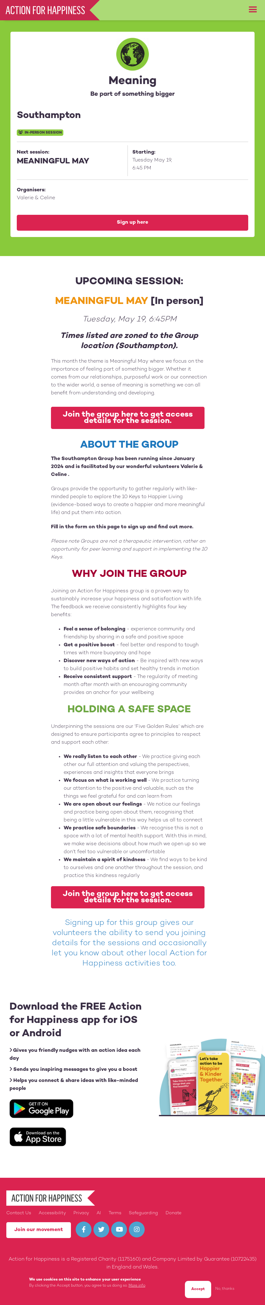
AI (99, 1213)
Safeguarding (143, 1213)
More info (137, 1286)
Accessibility (52, 1213)
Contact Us (18, 1213)
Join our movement (38, 1230)
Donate (173, 1213)
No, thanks (224, 1290)
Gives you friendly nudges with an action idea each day (75, 1054)
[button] (253, 10)
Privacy (81, 1213)
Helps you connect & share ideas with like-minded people (73, 1084)
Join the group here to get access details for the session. (128, 418)
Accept (198, 1290)
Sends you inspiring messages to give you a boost (73, 1069)
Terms (115, 1213)
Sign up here (132, 222)
